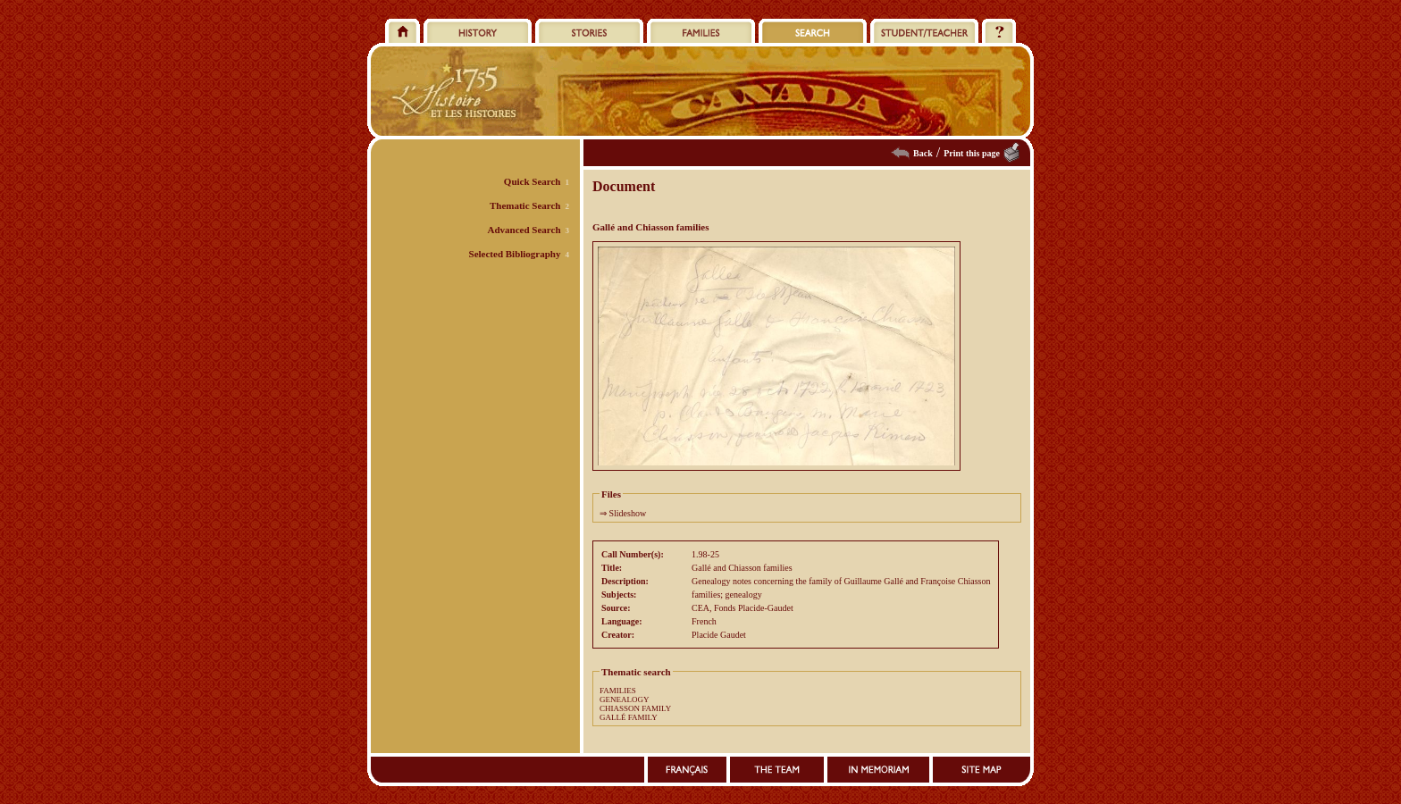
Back (923, 153)
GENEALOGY (625, 699)
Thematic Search (525, 205)
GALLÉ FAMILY (629, 717)
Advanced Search (524, 229)
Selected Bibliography (515, 253)
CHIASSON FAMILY (635, 708)
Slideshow (628, 513)
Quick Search (532, 181)
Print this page (972, 153)
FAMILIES (618, 690)
